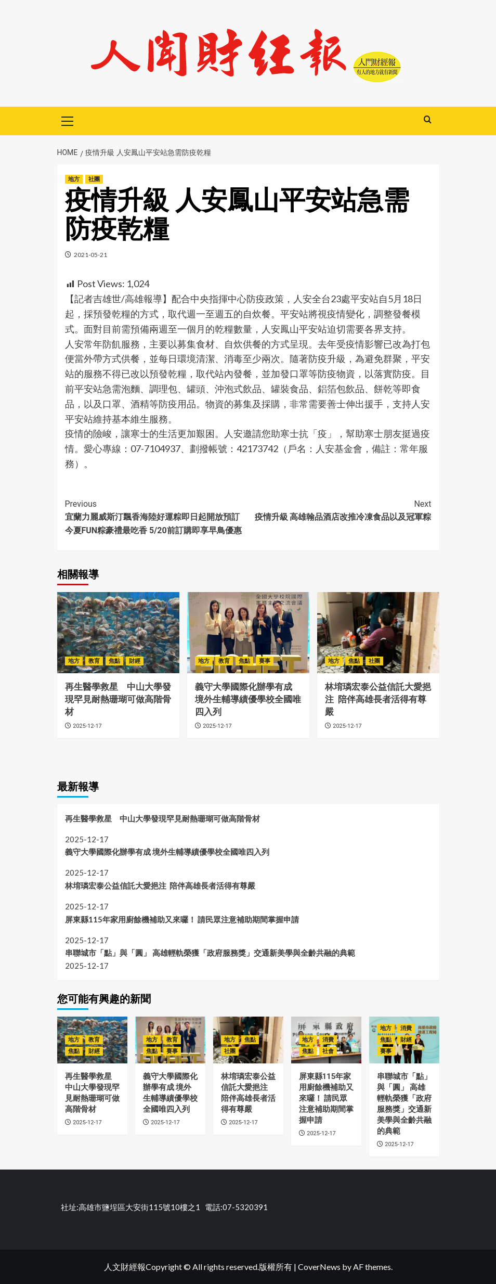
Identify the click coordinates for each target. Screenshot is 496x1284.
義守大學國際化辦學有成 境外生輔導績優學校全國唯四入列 (248, 699)
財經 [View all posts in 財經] (134, 661)
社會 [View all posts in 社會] (328, 1051)
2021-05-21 (90, 255)
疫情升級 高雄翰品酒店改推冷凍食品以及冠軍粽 (340, 509)
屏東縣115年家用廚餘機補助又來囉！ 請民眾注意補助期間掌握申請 (182, 919)
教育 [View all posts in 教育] (94, 661)
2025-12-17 (87, 726)
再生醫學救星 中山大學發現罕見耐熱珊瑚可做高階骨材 (118, 699)
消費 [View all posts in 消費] (328, 1039)
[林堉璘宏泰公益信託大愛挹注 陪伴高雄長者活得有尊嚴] (378, 633)
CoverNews (319, 1267)
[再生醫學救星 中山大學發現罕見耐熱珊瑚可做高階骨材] (118, 633)
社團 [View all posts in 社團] (94, 179)
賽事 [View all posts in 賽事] (264, 661)
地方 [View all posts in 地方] (74, 179)
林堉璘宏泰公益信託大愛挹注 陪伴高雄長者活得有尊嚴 (378, 699)
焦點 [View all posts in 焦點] (114, 661)
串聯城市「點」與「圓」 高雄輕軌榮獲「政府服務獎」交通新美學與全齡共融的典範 (210, 952)
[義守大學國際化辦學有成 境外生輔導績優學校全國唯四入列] (248, 633)
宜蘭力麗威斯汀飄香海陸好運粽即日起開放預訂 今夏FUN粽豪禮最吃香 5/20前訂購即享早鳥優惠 (157, 516)
